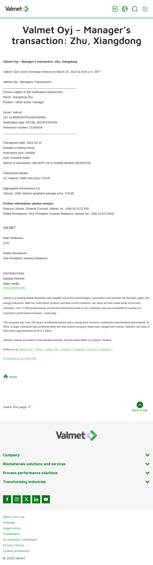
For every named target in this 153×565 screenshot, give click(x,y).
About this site (14, 517)
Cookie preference (16, 551)
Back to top (139, 407)
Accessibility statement (20, 539)
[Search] (135, 9)
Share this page (17, 407)
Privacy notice (13, 545)
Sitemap (9, 522)
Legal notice (12, 528)
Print (10, 376)
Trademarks (11, 534)
